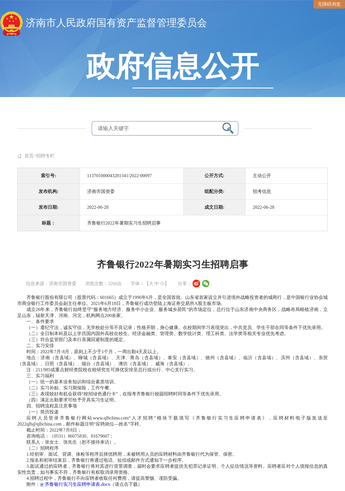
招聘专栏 (45, 155)
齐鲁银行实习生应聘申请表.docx (75, 484)
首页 (29, 155)
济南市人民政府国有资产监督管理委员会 (116, 22)
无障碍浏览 (329, 4)
